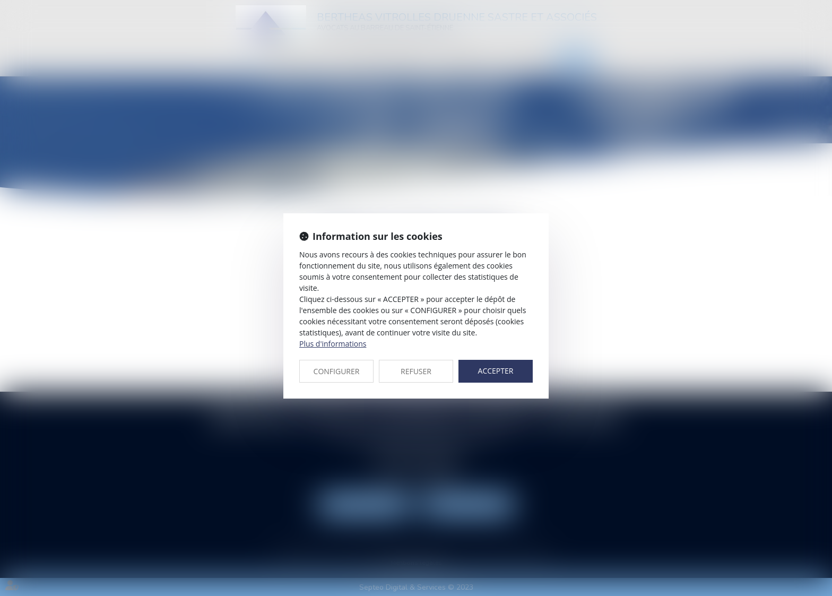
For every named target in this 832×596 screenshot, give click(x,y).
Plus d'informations (332, 344)
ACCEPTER (496, 371)
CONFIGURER (337, 371)
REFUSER (416, 371)
